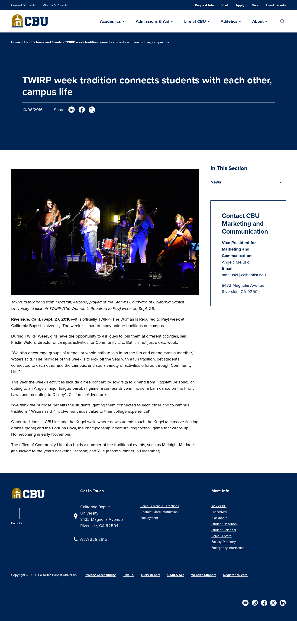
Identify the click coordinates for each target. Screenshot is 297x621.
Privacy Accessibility (100, 575)
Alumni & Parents (55, 5)
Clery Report (150, 575)
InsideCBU (218, 506)
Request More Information (159, 511)
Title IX (128, 575)
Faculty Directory (223, 541)
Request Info (204, 5)
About (258, 21)
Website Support (203, 575)
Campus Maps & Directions (159, 506)
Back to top (19, 523)
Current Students (23, 5)
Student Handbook (224, 523)
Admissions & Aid (152, 21)
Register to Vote (235, 575)
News (215, 182)
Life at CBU (195, 21)
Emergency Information (228, 547)
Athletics (229, 21)
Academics (110, 21)
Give (255, 5)
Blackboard (219, 517)
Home (15, 42)
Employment (149, 517)
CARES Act (175, 575)
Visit (224, 5)
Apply (240, 5)
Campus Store (221, 536)
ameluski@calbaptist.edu (244, 275)
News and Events (49, 42)
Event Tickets (276, 5)
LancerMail (219, 511)
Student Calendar (223, 530)
